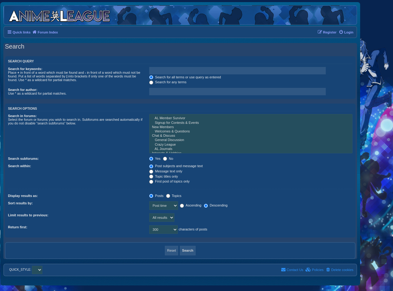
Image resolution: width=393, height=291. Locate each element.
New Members (250, 127)
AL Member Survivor (250, 118)
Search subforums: (23, 158)
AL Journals (250, 149)
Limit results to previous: (28, 215)
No (168, 158)
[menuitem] (346, 32)
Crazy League (250, 145)
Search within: (19, 166)
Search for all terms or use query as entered (185, 77)
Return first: (17, 227)
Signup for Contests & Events (250, 123)
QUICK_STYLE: (25, 269)
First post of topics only (169, 181)
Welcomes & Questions (250, 131)
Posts (156, 196)
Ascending (190, 205)
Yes (155, 158)
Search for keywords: (25, 69)
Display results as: (23, 196)
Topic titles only (163, 176)
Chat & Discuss (250, 136)
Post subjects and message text (176, 166)
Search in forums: (22, 116)
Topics (173, 196)
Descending (216, 205)
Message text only (165, 171)
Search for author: (22, 90)
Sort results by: (20, 203)
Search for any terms (167, 82)
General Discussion (250, 140)
